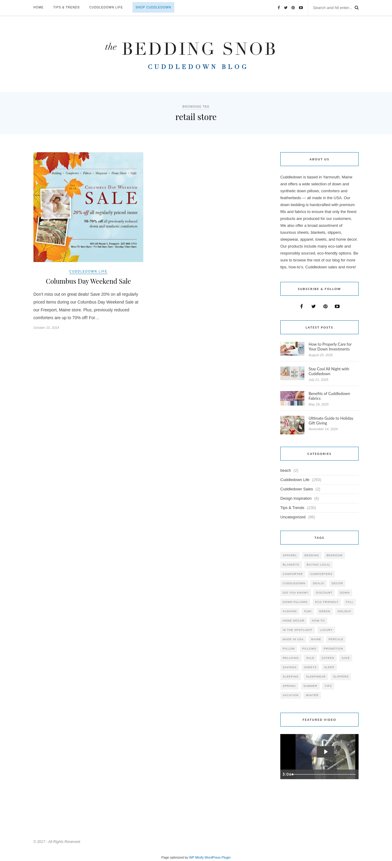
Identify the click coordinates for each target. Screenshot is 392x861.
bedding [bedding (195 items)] (311, 555)
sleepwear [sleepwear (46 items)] (316, 676)
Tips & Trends (66, 7)
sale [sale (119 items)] (310, 657)
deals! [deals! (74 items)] (318, 583)
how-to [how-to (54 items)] (318, 620)
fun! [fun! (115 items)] (308, 611)
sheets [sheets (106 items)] (310, 667)
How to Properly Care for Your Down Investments (330, 346)
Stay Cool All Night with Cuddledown (329, 371)
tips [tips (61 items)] (328, 685)
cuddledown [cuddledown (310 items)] (294, 583)
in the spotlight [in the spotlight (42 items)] (298, 629)
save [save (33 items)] (346, 657)
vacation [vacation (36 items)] (291, 695)
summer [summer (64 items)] (310, 685)
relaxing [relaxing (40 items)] (291, 657)
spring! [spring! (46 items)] (289, 685)
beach (285, 470)
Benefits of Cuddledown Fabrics (329, 396)
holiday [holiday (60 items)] (344, 611)
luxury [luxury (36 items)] (326, 629)
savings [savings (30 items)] (290, 667)
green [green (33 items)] (324, 611)
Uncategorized (293, 517)
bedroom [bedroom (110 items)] (334, 555)
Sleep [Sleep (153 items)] (329, 667)
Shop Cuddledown (153, 7)
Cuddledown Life (106, 7)
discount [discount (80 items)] (324, 592)
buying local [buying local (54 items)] (319, 564)
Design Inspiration (296, 498)
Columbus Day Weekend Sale (88, 280)
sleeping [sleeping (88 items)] (291, 676)
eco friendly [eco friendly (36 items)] (327, 601)
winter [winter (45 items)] (312, 695)
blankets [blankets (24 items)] (291, 564)
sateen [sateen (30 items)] (328, 657)
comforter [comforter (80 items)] (293, 574)
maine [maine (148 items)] (316, 639)
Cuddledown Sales (296, 489)
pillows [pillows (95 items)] (309, 648)
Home (38, 7)
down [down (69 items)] (345, 592)
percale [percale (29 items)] (335, 639)
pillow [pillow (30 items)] (289, 648)
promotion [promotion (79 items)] (333, 648)
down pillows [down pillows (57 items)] (295, 601)
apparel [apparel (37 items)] (290, 555)
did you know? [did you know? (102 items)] (296, 592)
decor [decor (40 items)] (337, 583)
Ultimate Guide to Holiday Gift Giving (331, 420)
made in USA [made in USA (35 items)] (293, 639)
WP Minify (196, 857)
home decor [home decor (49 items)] (293, 620)
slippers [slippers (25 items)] (341, 676)
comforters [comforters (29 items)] (321, 574)
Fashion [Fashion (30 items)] (290, 611)
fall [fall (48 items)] (349, 601)
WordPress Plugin (218, 857)
